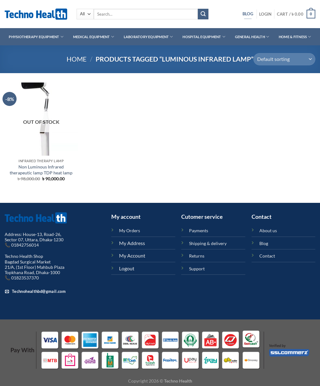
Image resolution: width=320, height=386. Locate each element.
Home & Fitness (295, 37)
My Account (132, 255)
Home (77, 59)
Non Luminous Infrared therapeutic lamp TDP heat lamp (41, 169)
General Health (252, 37)
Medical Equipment (93, 37)
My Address (132, 243)
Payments (198, 230)
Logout (126, 268)
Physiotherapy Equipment (36, 37)
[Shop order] (284, 59)
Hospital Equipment (203, 37)
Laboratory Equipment (148, 37)
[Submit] (203, 14)
